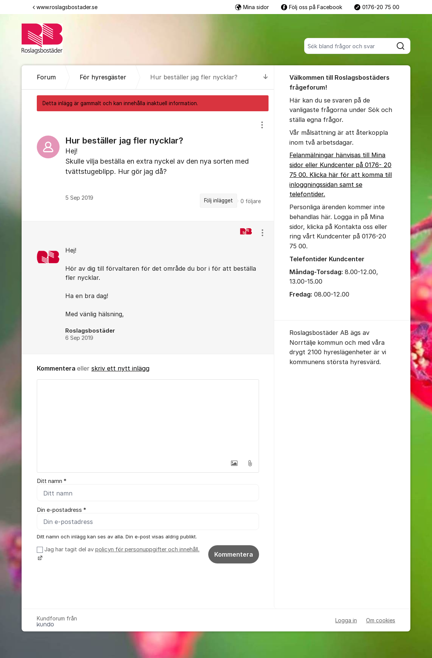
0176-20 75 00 (376, 7)
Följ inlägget (218, 200)
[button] (234, 463)
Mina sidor (252, 7)
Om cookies (380, 620)
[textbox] (148, 418)
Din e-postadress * (61, 510)
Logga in (346, 620)
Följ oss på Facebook (311, 7)
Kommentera (233, 554)
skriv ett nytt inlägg (120, 368)
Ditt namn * (51, 481)
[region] (148, 166)
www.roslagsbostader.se (65, 7)
